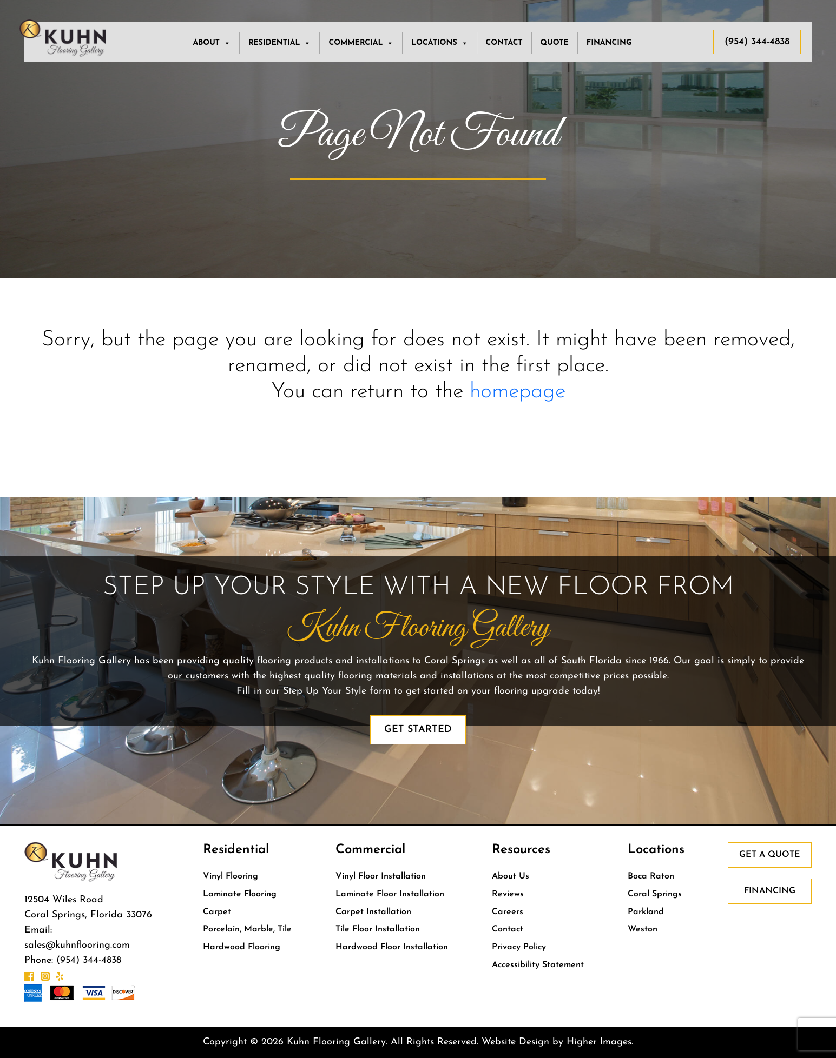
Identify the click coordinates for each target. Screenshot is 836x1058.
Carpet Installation (373, 912)
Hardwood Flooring (241, 947)
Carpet (217, 912)
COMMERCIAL (360, 43)
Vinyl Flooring (230, 876)
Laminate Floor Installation (389, 894)
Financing (609, 43)
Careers (507, 912)
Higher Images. (600, 1042)
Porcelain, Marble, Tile (247, 929)
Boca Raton (651, 876)
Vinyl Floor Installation (380, 876)
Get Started (418, 729)
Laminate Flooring (240, 894)
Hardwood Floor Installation (391, 947)
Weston (642, 929)
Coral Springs (655, 894)
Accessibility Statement (538, 965)
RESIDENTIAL (279, 43)
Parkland (646, 912)
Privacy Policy (519, 947)
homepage (517, 392)
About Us (510, 876)
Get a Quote (769, 854)
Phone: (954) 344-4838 (72, 960)
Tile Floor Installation (377, 929)
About (212, 43)
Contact (504, 43)
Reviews (508, 894)
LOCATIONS (439, 43)
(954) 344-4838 (757, 42)
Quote (555, 43)
